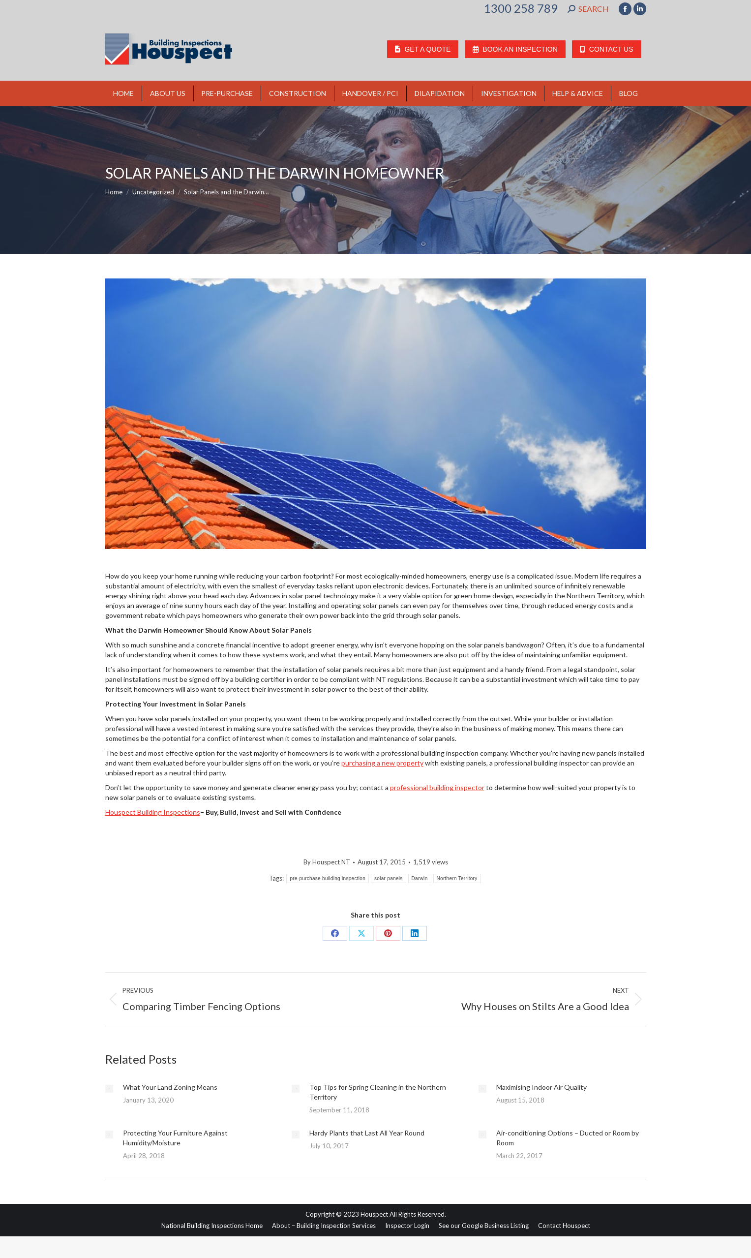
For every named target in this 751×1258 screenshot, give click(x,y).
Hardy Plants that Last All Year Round (366, 1133)
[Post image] (109, 1089)
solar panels (388, 878)
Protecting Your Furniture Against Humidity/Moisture (175, 1138)
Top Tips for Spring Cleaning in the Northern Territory (377, 1092)
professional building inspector (437, 787)
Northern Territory (457, 878)
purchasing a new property (382, 763)
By (326, 862)
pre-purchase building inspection (327, 878)
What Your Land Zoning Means (170, 1087)
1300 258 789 (521, 8)
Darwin (420, 878)
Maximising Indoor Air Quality (541, 1087)
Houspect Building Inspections (152, 812)
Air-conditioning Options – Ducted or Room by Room (567, 1138)
